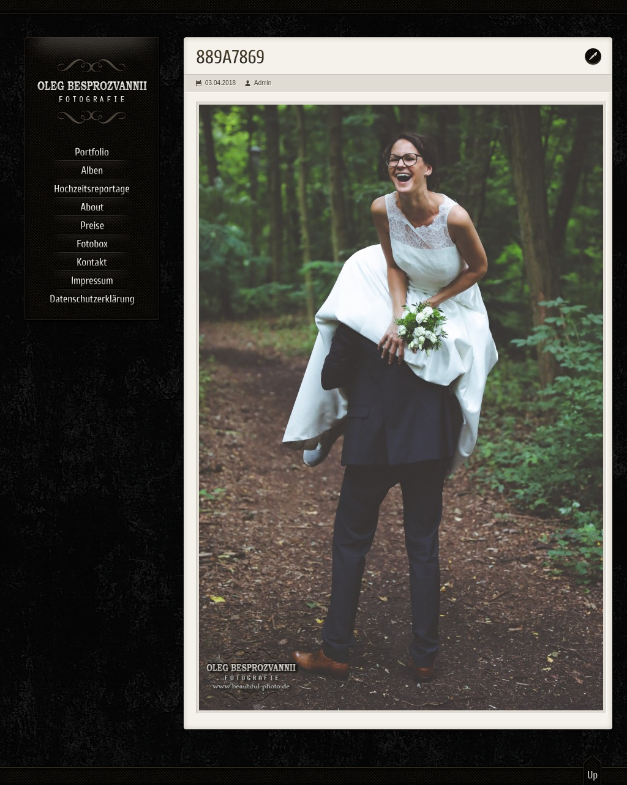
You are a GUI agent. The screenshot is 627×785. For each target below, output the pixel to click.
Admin (262, 83)
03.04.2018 (220, 83)
